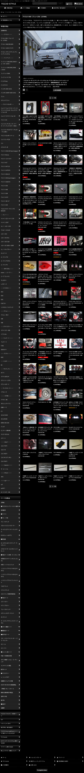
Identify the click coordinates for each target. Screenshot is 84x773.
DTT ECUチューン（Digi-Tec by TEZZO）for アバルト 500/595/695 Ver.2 (45, 84)
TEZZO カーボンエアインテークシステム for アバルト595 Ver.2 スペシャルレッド (46, 80)
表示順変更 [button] (57, 90)
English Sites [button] (42, 770)
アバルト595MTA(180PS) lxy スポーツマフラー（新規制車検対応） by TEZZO (45, 82)
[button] (75, 8)
